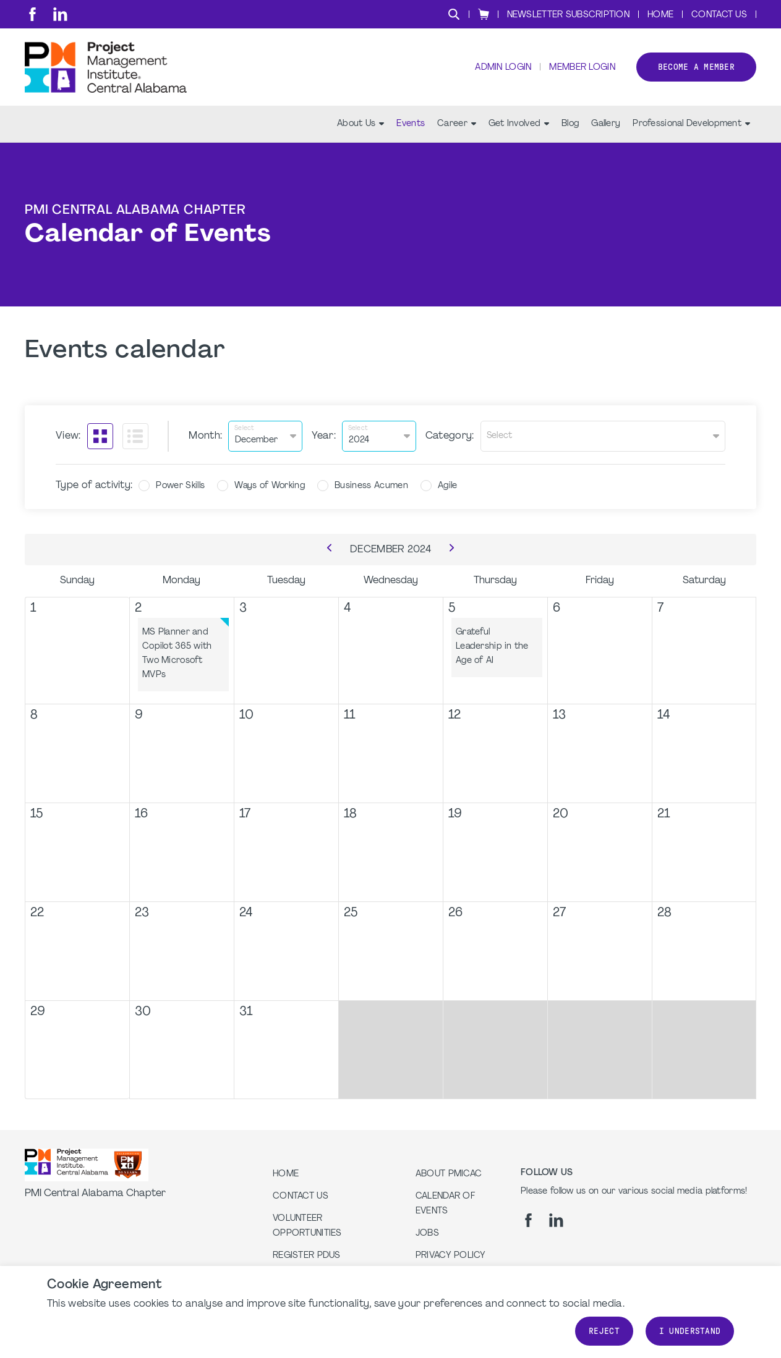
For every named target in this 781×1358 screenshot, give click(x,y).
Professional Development (691, 124)
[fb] (32, 14)
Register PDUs (307, 1255)
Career (456, 124)
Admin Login (503, 68)
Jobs (427, 1233)
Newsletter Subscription (568, 15)
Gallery (605, 124)
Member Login (582, 68)
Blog (570, 124)
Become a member (696, 67)
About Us (360, 124)
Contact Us (719, 15)
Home (660, 15)
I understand (689, 1331)
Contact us (300, 1196)
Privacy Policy (451, 1255)
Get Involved (519, 124)
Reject (604, 1331)
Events (410, 124)
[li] (60, 14)
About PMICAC (449, 1174)
